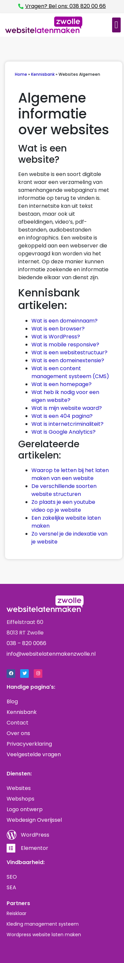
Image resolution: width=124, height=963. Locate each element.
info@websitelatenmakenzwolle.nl (51, 654)
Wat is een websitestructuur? (69, 352)
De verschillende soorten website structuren (64, 490)
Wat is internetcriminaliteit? (67, 424)
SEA (11, 887)
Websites (19, 788)
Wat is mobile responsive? (65, 344)
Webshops (20, 799)
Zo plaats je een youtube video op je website (63, 506)
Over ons (18, 733)
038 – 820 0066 (26, 643)
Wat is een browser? (58, 328)
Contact (17, 722)
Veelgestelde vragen (34, 754)
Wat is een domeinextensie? (67, 360)
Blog (12, 701)
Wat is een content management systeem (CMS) (70, 372)
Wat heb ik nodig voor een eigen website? (65, 396)
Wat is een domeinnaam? (64, 321)
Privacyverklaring (29, 744)
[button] (116, 25)
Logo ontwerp (25, 809)
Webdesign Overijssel (34, 820)
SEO (12, 877)
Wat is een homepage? (61, 384)
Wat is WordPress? (55, 336)
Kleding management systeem (43, 924)
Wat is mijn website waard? (66, 408)
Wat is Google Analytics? (64, 432)
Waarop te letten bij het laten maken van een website (70, 474)
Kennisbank (43, 74)
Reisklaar (16, 913)
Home (21, 74)
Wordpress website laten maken (44, 934)
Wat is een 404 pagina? (62, 416)
